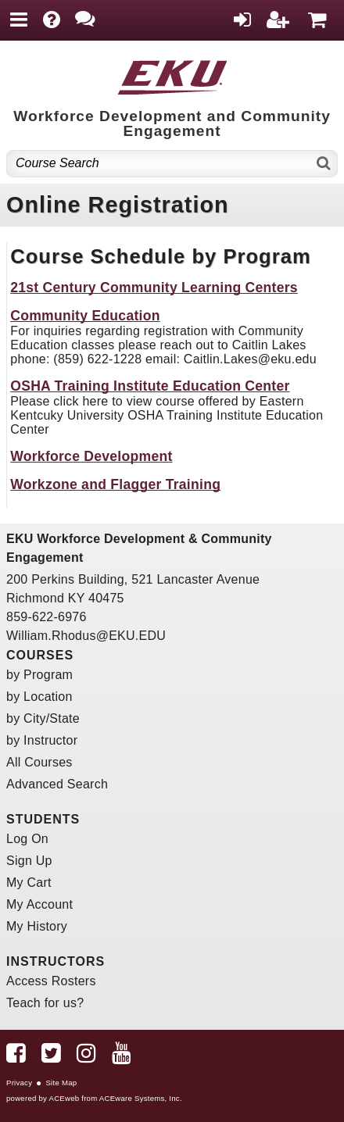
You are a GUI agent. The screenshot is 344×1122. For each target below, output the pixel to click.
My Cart (29, 882)
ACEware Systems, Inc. (140, 1098)
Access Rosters (51, 981)
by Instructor (41, 740)
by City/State (43, 718)
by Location (39, 696)
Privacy (19, 1082)
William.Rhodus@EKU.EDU (86, 635)
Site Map (61, 1082)
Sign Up (29, 860)
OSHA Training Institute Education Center (149, 386)
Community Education (84, 315)
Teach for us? (45, 1002)
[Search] (324, 163)
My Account (39, 904)
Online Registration (117, 204)
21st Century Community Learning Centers (154, 287)
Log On (27, 838)
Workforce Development (91, 456)
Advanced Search (57, 784)
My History (36, 926)
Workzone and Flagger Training (115, 484)
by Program (39, 674)
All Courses (39, 762)
